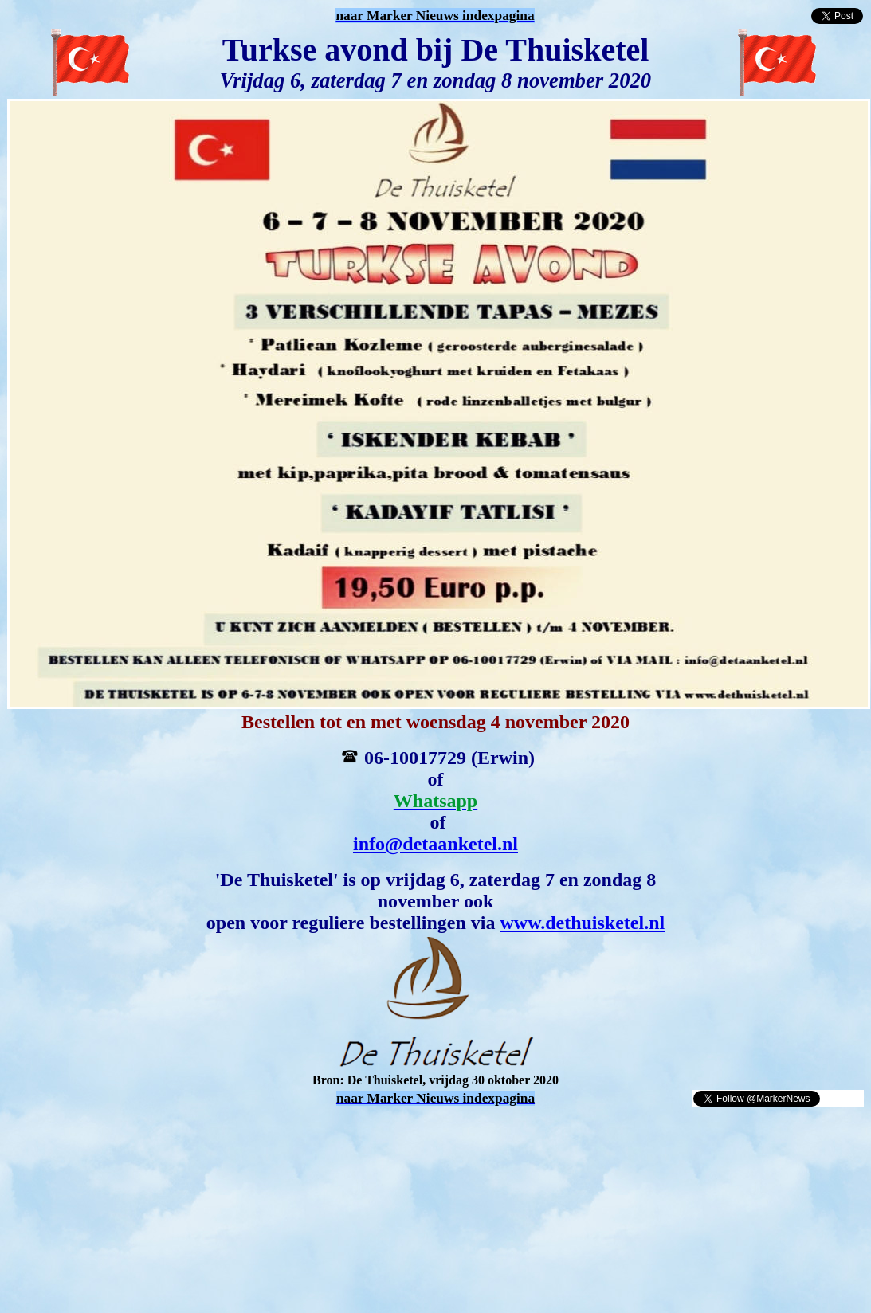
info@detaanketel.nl (435, 843)
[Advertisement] (192, 1132)
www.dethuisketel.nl (582, 922)
